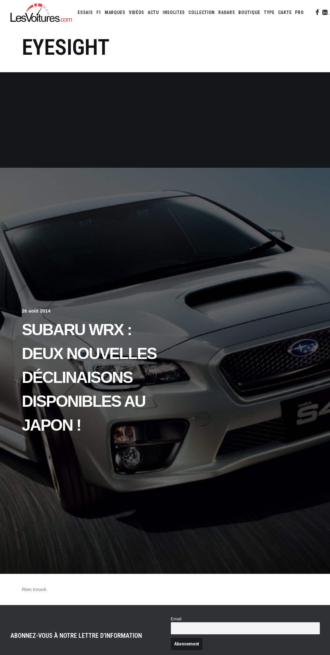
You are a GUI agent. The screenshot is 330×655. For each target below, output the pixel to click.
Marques (115, 12)
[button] (316, 12)
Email (176, 618)
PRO (299, 12)
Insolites (174, 12)
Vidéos (136, 12)
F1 (98, 12)
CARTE (285, 12)
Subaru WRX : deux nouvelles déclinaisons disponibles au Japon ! (89, 377)
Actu (153, 12)
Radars (226, 12)
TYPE (269, 12)
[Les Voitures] (42, 12)
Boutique (249, 12)
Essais (85, 12)
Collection (201, 12)
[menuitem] (85, 12)
